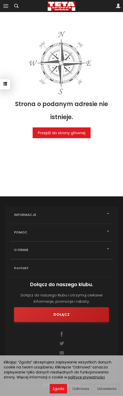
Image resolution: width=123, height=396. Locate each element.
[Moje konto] (118, 6)
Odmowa (80, 388)
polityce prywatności (86, 377)
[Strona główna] (62, 6)
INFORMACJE (61, 214)
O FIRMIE (61, 250)
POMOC (61, 232)
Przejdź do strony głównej (61, 132)
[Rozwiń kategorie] (6, 6)
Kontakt (21, 268)
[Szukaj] (16, 6)
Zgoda (58, 388)
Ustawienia (106, 388)
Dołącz (61, 314)
